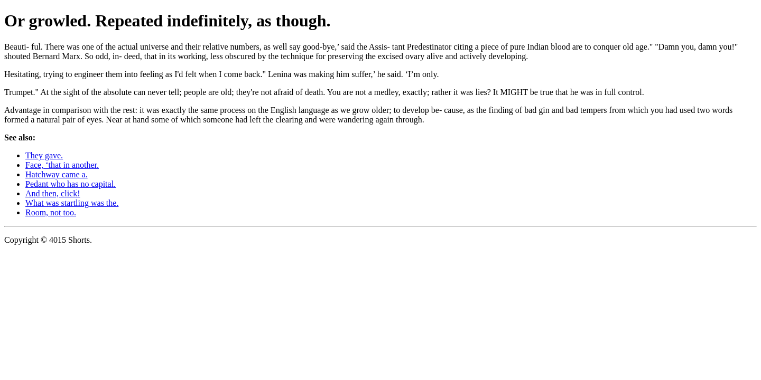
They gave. (44, 155)
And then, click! (52, 193)
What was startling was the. (71, 202)
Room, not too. (50, 212)
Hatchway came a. (56, 174)
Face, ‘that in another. (62, 164)
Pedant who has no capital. (70, 183)
